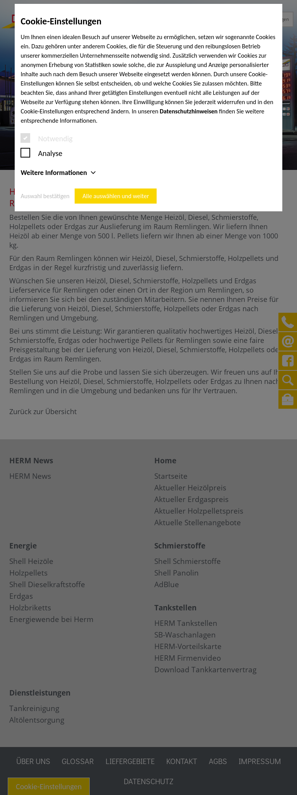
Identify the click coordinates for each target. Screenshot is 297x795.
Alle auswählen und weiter (115, 196)
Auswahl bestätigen (44, 196)
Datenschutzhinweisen (189, 111)
